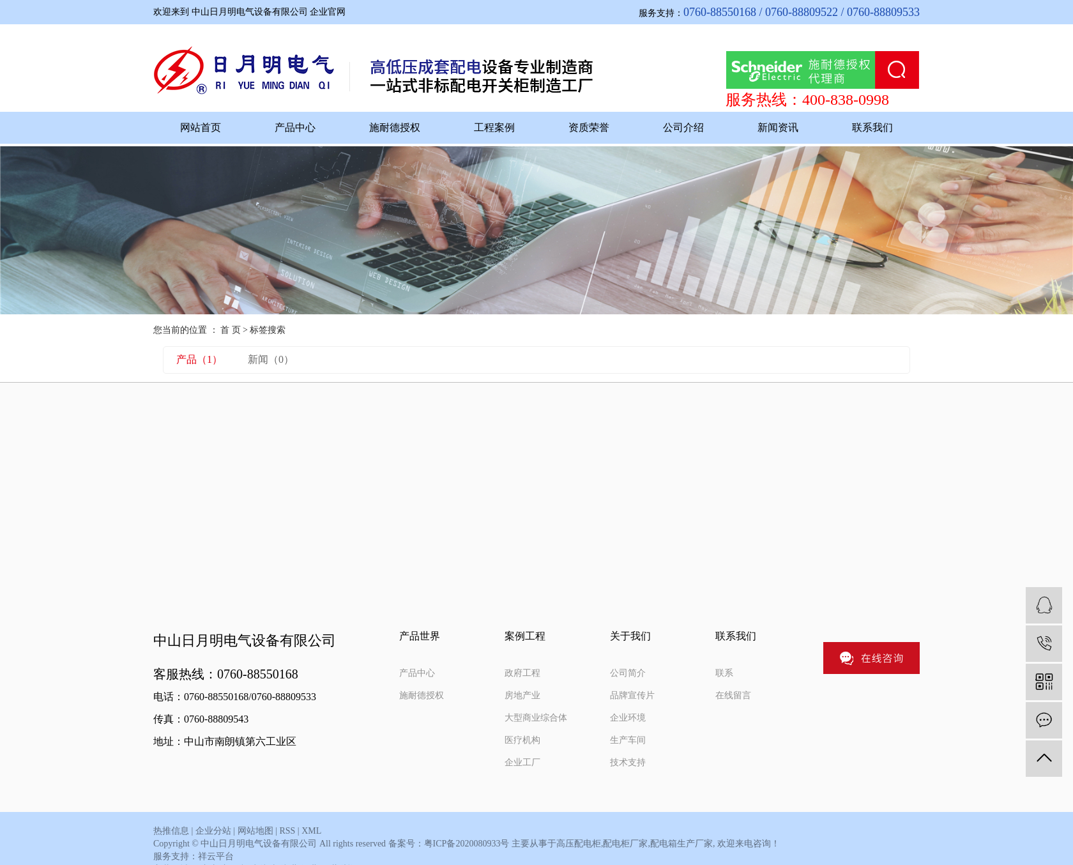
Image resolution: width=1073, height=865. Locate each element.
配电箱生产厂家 (681, 843)
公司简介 (628, 673)
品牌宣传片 (632, 695)
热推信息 (171, 831)
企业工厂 (522, 762)
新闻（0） (271, 359)
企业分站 (213, 831)
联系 (724, 673)
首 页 (230, 330)
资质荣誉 (588, 127)
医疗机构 (522, 740)
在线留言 (733, 695)
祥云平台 (216, 856)
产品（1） (199, 359)
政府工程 (522, 673)
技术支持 (628, 762)
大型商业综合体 (536, 718)
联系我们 (872, 127)
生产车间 (628, 740)
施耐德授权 (394, 127)
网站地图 (255, 831)
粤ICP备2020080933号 (467, 843)
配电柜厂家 (625, 843)
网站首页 (200, 127)
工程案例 (494, 127)
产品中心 (295, 127)
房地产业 (522, 695)
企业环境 (628, 718)
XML (311, 831)
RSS (287, 831)
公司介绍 (683, 127)
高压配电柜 (578, 843)
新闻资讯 (777, 127)
